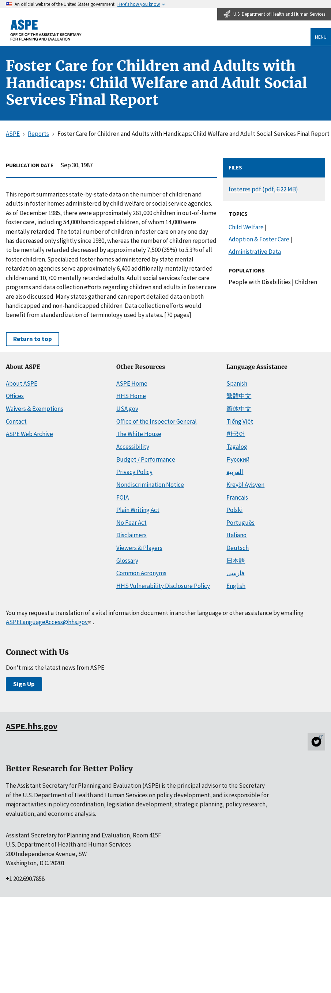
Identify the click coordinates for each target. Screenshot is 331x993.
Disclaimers (131, 535)
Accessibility (132, 447)
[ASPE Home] (46, 30)
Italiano (236, 535)
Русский (237, 459)
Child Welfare (246, 227)
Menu (321, 37)
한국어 (235, 434)
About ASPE (21, 383)
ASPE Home (131, 383)
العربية (234, 472)
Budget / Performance (145, 459)
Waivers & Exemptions (34, 409)
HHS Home (131, 396)
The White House (138, 434)
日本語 (235, 561)
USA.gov (127, 409)
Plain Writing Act (137, 510)
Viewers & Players (139, 548)
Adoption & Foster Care (259, 239)
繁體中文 (238, 396)
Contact (16, 421)
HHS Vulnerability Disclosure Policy (163, 586)
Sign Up (24, 684)
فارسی (235, 573)
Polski (234, 510)
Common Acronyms (141, 573)
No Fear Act (131, 523)
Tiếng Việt (239, 421)
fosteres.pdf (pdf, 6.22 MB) (263, 189)
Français (237, 497)
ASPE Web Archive (29, 434)
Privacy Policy (134, 472)
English (235, 586)
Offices (15, 396)
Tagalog (236, 447)
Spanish (236, 383)
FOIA (122, 497)
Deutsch (237, 548)
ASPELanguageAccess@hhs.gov (49, 622)
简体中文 (238, 409)
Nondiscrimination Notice (150, 485)
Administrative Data (255, 252)
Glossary (127, 561)
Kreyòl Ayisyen (245, 485)
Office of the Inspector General (156, 421)
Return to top (32, 339)
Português (240, 523)
